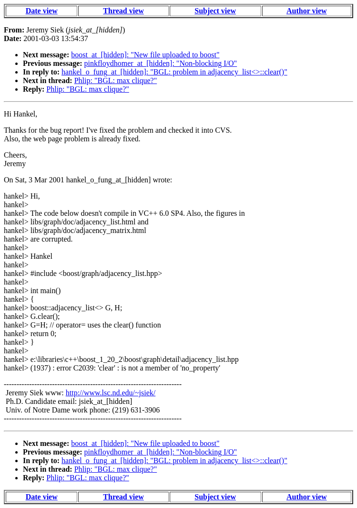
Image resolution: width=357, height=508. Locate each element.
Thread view (123, 11)
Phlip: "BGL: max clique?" (115, 80)
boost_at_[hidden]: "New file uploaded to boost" (145, 55)
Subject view (215, 11)
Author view (306, 11)
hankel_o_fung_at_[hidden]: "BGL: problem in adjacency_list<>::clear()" (174, 72)
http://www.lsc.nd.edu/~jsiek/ (111, 393)
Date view (42, 11)
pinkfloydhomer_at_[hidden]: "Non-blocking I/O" (160, 63)
